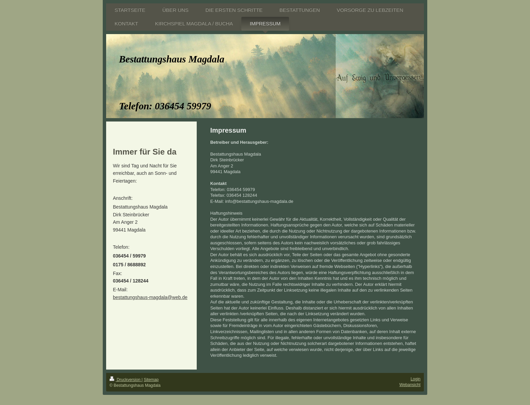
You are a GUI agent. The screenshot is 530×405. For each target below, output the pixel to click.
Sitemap (151, 379)
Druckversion (126, 379)
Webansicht (410, 384)
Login (415, 379)
